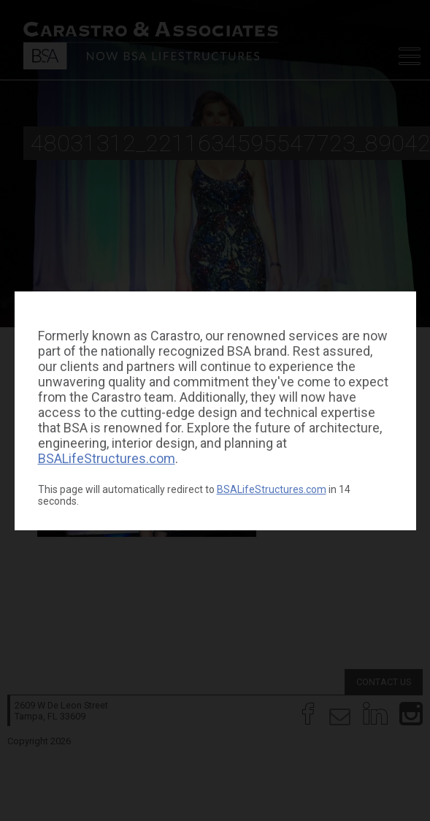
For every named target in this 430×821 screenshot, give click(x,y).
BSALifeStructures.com (106, 458)
